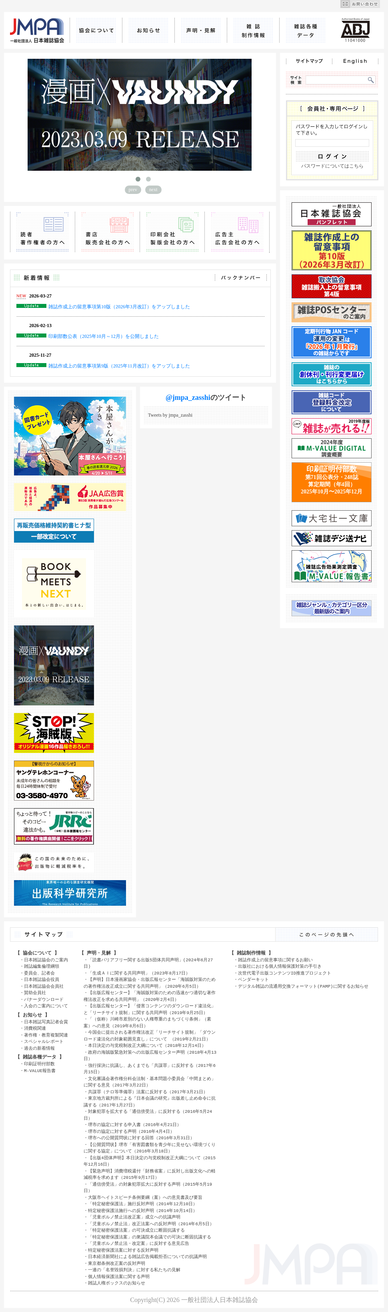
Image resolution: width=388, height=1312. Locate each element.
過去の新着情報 (39, 1048)
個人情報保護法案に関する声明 (119, 1277)
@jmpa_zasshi (188, 397)
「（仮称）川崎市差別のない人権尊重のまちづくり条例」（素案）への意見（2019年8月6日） (147, 1022)
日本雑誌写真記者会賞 (46, 1022)
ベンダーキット (253, 980)
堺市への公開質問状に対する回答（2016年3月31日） (141, 1138)
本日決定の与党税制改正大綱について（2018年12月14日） (147, 1045)
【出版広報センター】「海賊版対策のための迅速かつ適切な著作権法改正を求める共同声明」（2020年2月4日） (150, 996)
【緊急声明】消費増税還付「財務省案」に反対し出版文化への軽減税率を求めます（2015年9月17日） (150, 1174)
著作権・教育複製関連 (46, 1035)
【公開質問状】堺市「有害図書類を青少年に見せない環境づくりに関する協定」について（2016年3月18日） (150, 1148)
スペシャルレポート (44, 1041)
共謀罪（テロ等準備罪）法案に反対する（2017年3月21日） (148, 1092)
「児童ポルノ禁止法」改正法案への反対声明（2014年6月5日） (151, 1224)
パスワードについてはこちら (332, 166)
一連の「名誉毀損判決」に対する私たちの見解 (134, 1270)
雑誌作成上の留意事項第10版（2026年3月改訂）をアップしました (119, 307)
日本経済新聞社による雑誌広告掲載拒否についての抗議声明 (147, 1257)
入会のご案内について (46, 1006)
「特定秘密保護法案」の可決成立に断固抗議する (136, 1230)
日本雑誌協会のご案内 (46, 960)
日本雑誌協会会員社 (44, 986)
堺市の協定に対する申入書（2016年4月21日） (134, 1125)
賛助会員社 (35, 993)
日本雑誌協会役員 (41, 980)
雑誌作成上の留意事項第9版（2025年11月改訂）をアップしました (119, 366)
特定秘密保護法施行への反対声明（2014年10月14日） (142, 1211)
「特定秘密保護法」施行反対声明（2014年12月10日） (142, 1204)
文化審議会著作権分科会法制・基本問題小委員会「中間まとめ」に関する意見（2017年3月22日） (150, 1082)
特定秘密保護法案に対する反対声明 (123, 1250)
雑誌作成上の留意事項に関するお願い (275, 960)
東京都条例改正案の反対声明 (116, 1263)
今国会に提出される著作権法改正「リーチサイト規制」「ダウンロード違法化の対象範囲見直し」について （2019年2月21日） (150, 1035)
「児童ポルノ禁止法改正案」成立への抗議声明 (134, 1217)
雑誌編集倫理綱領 (41, 966)
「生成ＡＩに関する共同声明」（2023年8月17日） (139, 973)
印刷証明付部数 (39, 1064)
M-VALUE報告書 (40, 1071)
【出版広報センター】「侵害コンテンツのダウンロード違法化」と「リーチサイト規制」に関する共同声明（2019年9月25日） (150, 1009)
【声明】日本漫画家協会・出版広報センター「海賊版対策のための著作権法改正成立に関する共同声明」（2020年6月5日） (150, 983)
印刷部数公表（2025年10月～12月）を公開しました (103, 336)
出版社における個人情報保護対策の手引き (280, 966)
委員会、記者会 (39, 973)
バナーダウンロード (44, 999)
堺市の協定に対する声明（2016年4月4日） (131, 1131)
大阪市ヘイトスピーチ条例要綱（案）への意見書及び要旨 (145, 1197)
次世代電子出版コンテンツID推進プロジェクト (284, 973)
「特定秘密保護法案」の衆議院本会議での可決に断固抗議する (149, 1237)
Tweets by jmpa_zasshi (170, 415)
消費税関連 (35, 1028)
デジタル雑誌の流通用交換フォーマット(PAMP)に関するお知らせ (303, 986)
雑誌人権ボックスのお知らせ (116, 1283)
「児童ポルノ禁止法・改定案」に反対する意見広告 (138, 1243)
